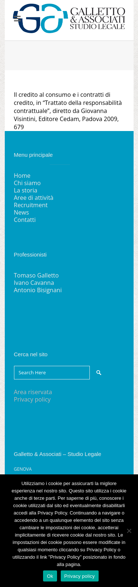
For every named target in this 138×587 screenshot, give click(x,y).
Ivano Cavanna (34, 282)
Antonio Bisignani (38, 290)
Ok (50, 576)
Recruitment (31, 205)
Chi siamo (27, 183)
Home (22, 175)
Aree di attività (34, 197)
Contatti (25, 219)
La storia (26, 190)
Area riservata (33, 392)
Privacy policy (32, 399)
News (21, 212)
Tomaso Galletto (36, 275)
